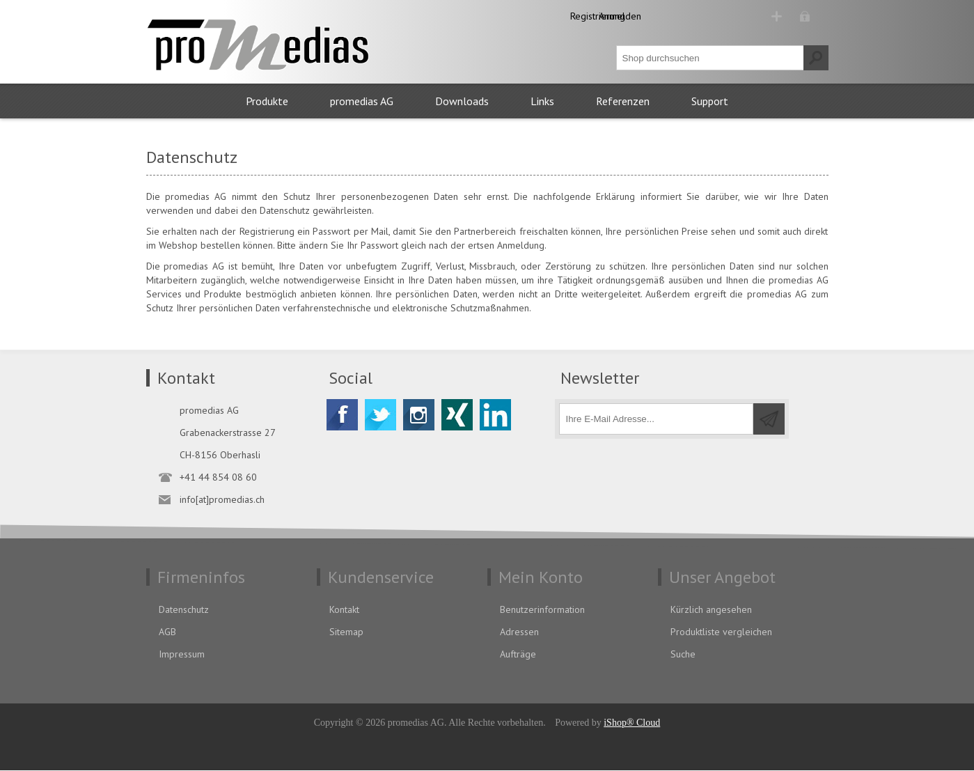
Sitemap (346, 632)
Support (709, 102)
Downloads (462, 102)
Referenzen (623, 102)
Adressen (519, 632)
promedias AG (361, 102)
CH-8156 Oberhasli (220, 455)
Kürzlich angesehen (711, 610)
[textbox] (710, 58)
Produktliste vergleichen (721, 632)
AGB (167, 632)
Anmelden (794, 16)
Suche (683, 654)
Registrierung (716, 16)
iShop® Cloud (632, 723)
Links (542, 102)
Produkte (267, 102)
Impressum (182, 654)
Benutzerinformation (542, 610)
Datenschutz (184, 610)
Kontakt (344, 610)
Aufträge (518, 654)
